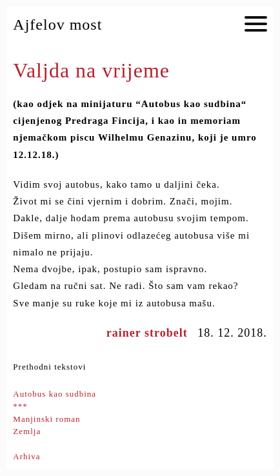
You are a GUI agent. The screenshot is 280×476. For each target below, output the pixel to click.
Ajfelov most (57, 24)
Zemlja (27, 431)
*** (20, 406)
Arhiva (26, 456)
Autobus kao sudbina (54, 394)
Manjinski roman (46, 419)
